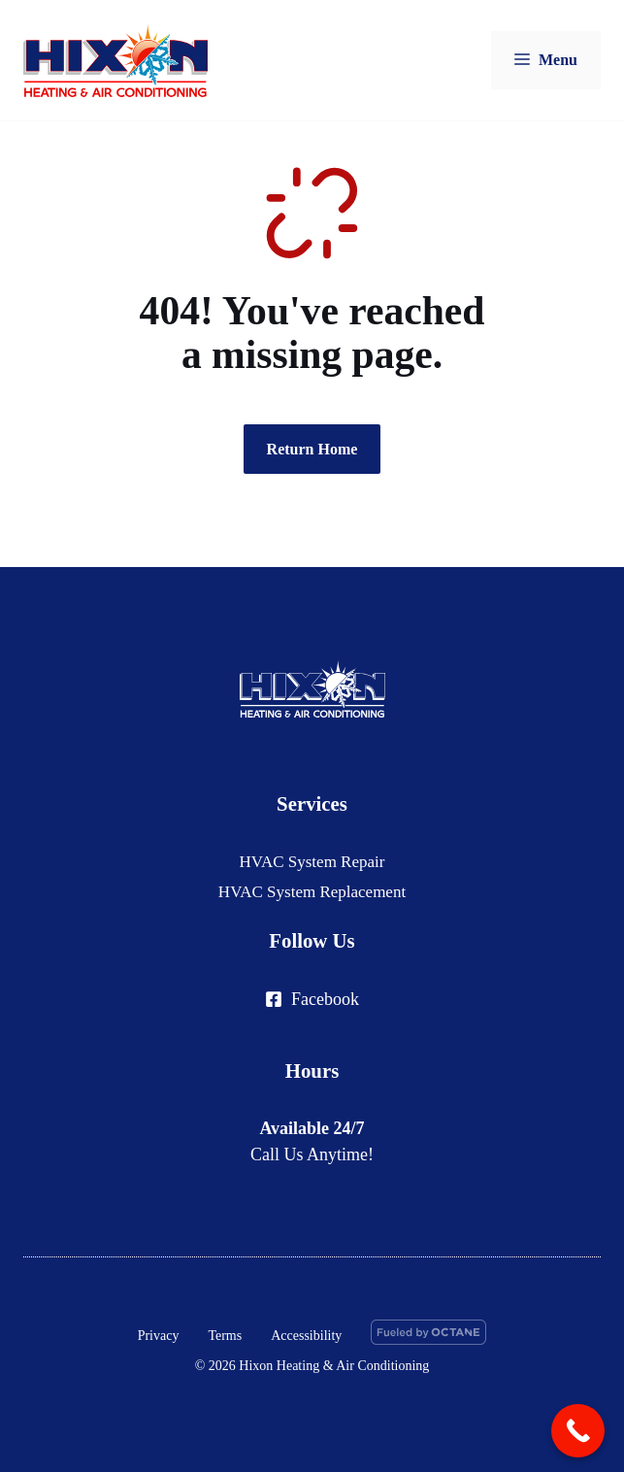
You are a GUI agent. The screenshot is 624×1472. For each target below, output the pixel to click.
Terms (225, 1335)
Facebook (325, 999)
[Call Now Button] (578, 1430)
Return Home (312, 449)
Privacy (159, 1335)
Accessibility (306, 1335)
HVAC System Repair (312, 862)
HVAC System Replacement (312, 892)
